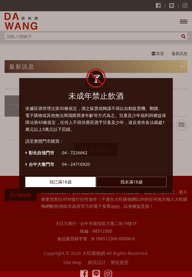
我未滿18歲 (131, 178)
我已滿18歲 (60, 178)
